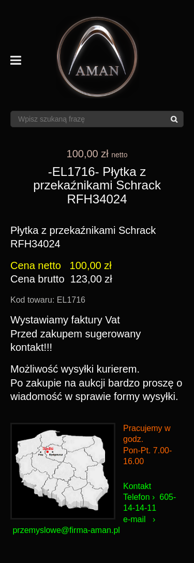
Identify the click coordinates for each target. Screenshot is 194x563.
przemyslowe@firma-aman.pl (66, 530)
